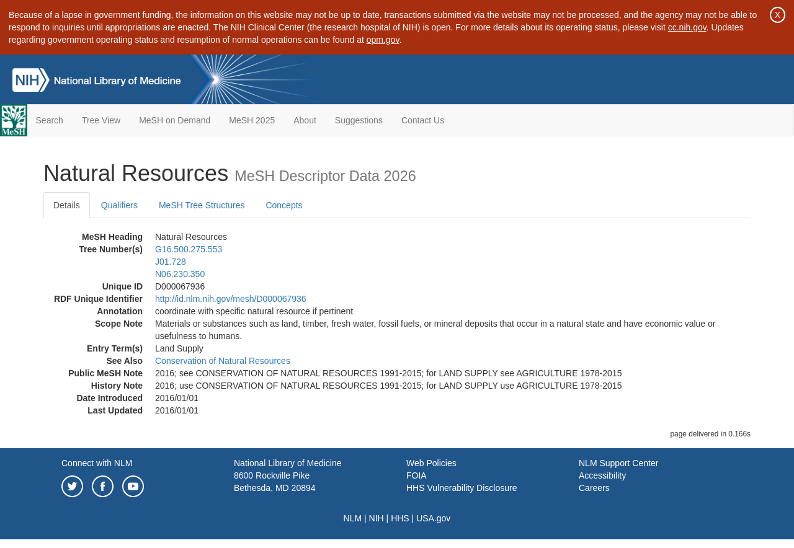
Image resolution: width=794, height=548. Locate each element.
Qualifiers (119, 205)
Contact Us (422, 120)
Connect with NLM (96, 463)
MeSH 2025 (252, 120)
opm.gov (383, 40)
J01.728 (170, 262)
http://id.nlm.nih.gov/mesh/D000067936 (230, 299)
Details (66, 205)
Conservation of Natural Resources (222, 361)
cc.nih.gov (687, 27)
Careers (594, 488)
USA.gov (433, 518)
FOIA (416, 475)
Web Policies (431, 463)
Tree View (101, 120)
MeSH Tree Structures (202, 205)
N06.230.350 (180, 274)
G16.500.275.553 (188, 249)
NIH (376, 518)
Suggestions (359, 120)
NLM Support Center (618, 463)
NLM (353, 518)
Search (49, 120)
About (304, 120)
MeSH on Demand (174, 120)
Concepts (283, 205)
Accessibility (602, 475)
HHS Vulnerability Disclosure (461, 488)
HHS (400, 518)
